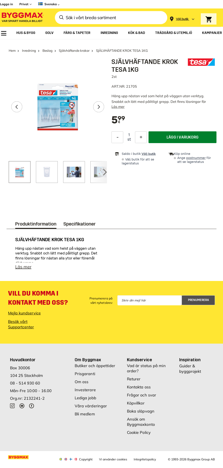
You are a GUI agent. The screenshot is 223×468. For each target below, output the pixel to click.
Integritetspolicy (145, 461)
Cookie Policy (139, 434)
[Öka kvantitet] (141, 137)
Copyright (86, 461)
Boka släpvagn (140, 413)
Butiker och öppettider (95, 367)
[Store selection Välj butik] (182, 19)
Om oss (82, 383)
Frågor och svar (141, 397)
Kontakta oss (139, 389)
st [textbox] (129, 139)
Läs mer (118, 106)
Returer (134, 381)
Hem (12, 50)
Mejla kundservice (24, 315)
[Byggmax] (22, 18)
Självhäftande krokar (74, 50)
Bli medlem (85, 416)
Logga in (6, 4)
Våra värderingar (91, 408)
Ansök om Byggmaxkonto (141, 424)
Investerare (85, 391)
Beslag (47, 50)
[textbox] (118, 120)
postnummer (196, 158)
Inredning (29, 50)
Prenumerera (198, 302)
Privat (23, 4)
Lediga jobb (85, 400)
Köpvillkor (136, 405)
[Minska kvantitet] (117, 137)
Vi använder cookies (113, 461)
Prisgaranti (85, 375)
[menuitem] (3, 33)
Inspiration (190, 361)
